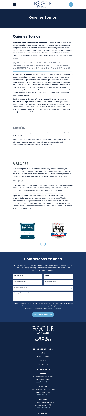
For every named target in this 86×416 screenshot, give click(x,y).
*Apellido (46, 275)
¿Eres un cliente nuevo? (21, 287)
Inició (43, 353)
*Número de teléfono (20, 281)
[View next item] (45, 244)
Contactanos (43, 364)
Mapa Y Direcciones (43, 382)
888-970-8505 (43, 340)
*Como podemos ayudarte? (22, 293)
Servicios (43, 361)
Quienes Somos (43, 357)
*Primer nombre (18, 275)
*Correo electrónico (50, 281)
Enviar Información (43, 315)
